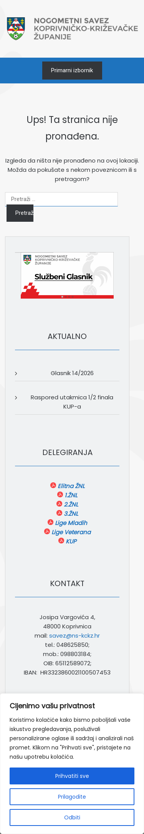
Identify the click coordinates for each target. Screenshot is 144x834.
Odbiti (72, 817)
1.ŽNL (70, 495)
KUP (70, 541)
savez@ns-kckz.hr (74, 635)
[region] (72, 763)
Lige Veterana (70, 532)
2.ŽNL (70, 504)
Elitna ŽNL (70, 486)
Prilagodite (72, 797)
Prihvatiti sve (72, 776)
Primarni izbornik (72, 70)
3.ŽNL (70, 514)
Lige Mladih (70, 523)
